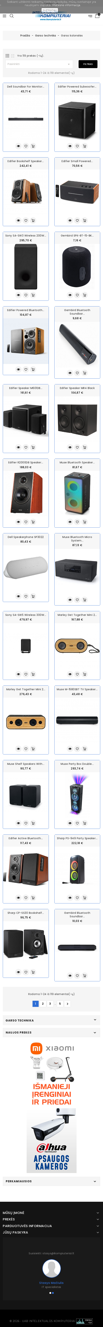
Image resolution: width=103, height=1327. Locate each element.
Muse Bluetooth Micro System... (77, 538)
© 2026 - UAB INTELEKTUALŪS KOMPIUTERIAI (43, 1321)
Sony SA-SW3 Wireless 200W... (25, 235)
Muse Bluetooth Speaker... (77, 462)
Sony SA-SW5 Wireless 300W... (25, 615)
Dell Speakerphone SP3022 (26, 537)
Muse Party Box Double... (77, 764)
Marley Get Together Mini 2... (77, 615)
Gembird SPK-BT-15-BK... (77, 235)
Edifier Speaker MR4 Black (77, 388)
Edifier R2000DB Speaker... (25, 462)
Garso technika (20, 1020)
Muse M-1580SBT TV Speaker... (77, 689)
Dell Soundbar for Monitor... (25, 86)
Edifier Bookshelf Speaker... (26, 161)
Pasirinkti (39, 64)
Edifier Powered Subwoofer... (77, 86)
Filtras (88, 64)
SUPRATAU (50, 10)
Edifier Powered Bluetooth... (25, 310)
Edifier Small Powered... (77, 161)
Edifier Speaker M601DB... (26, 388)
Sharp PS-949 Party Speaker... (77, 838)
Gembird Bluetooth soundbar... (77, 312)
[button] (50, 1293)
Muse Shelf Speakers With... (26, 764)
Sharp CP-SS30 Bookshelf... (26, 913)
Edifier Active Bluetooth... (26, 838)
